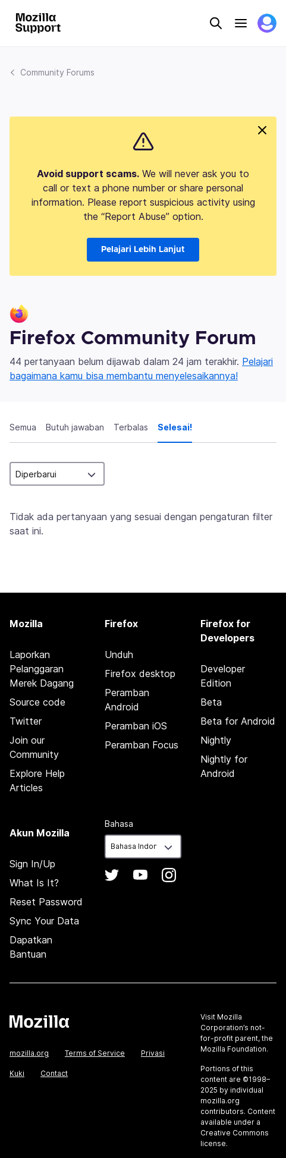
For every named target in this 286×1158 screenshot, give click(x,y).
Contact (54, 1073)
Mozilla (39, 1021)
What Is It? (34, 883)
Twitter (26, 721)
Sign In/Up (32, 864)
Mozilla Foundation (233, 1048)
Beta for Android (237, 721)
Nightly (215, 740)
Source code (37, 702)
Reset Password (46, 902)
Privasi (153, 1053)
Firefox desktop (140, 673)
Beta (211, 702)
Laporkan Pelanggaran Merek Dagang (42, 669)
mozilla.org (29, 1053)
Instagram (169, 875)
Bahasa (119, 824)
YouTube (140, 875)
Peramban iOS (136, 726)
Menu (240, 23)
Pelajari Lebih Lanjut (143, 250)
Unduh (119, 654)
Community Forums (57, 72)
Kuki (17, 1073)
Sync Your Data (44, 921)
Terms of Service (95, 1053)
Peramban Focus (141, 745)
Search (215, 23)
